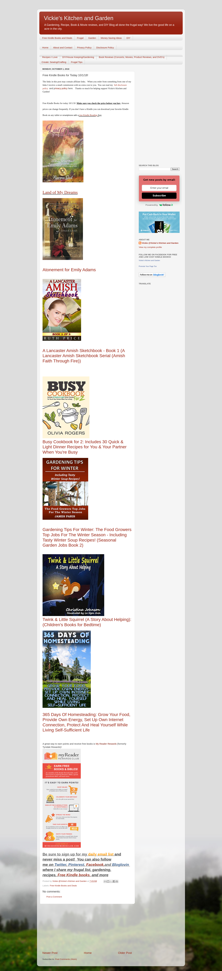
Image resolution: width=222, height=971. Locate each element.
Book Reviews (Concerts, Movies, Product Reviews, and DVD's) (131, 57)
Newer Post (50, 952)
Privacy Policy (84, 47)
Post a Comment (54, 897)
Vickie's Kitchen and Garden (78, 18)
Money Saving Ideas (111, 38)
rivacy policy (61, 88)
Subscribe (159, 195)
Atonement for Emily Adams (69, 269)
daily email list (101, 854)
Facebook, (95, 865)
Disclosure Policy (105, 47)
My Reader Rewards (106, 744)
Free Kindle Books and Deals (57, 38)
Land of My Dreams (60, 192)
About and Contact (62, 47)
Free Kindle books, (74, 875)
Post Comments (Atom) (66, 959)
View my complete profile (150, 247)
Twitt (58, 865)
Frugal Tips (76, 62)
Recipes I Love (50, 57)
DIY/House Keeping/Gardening (78, 57)
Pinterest (76, 865)
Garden (92, 38)
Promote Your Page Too (148, 266)
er (64, 865)
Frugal (80, 38)
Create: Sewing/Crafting (54, 62)
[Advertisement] (87, 927)
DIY (128, 38)
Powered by (159, 205)
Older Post (125, 952)
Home (45, 47)
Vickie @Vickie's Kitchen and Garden (160, 243)
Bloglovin (121, 865)
